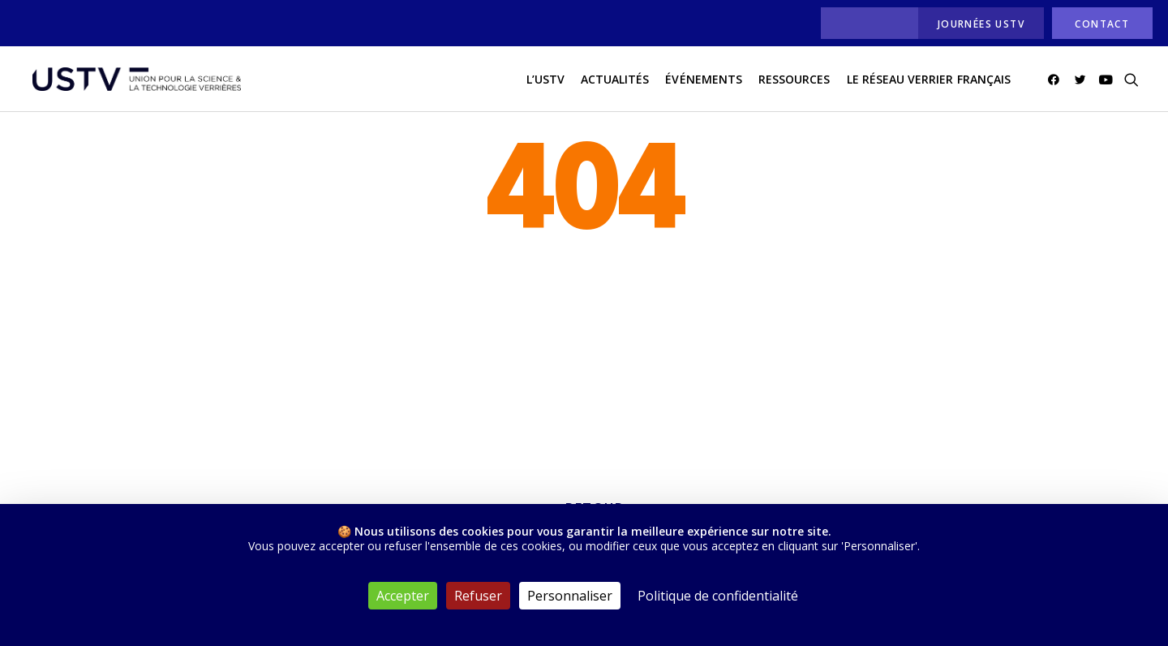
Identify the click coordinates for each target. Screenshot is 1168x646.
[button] (1056, 80)
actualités (615, 80)
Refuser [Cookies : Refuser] (478, 596)
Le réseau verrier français (929, 80)
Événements (703, 80)
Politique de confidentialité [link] (718, 596)
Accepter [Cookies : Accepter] (402, 596)
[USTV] (135, 80)
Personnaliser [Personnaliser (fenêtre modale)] (569, 596)
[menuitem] (865, 23)
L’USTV (545, 80)
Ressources (794, 80)
